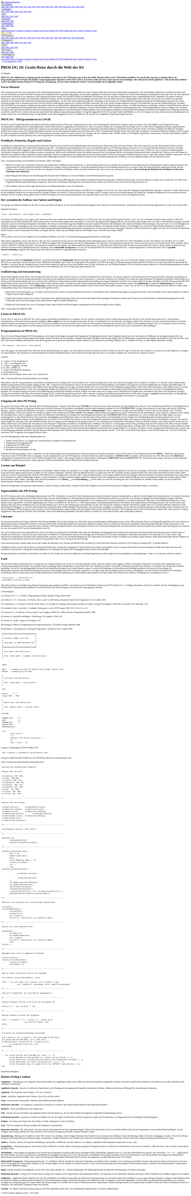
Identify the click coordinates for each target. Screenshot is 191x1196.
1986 (3, 7)
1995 (43, 7)
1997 (51, 7)
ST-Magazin (6, 9)
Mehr (4, 28)
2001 (69, 7)
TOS (3, 14)
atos (95, 31)
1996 (47, 7)
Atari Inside (6, 19)
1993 (34, 7)
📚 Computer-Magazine (10, 2)
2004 (82, 7)
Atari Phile (5, 31)
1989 (16, 7)
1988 (12, 7)
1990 (21, 7)
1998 (56, 7)
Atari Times (44, 31)
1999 (60, 7)
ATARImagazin (7, 23)
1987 (7, 7)
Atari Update (78, 31)
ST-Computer (7, 4)
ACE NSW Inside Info (64, 31)
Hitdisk (52, 31)
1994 (38, 7)
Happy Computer (17, 31)
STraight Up (89, 31)
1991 (25, 7)
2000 (65, 7)
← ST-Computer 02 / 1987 (11, 61)
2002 (73, 7)
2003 (78, 7)
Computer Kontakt (31, 31)
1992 (29, 7)
